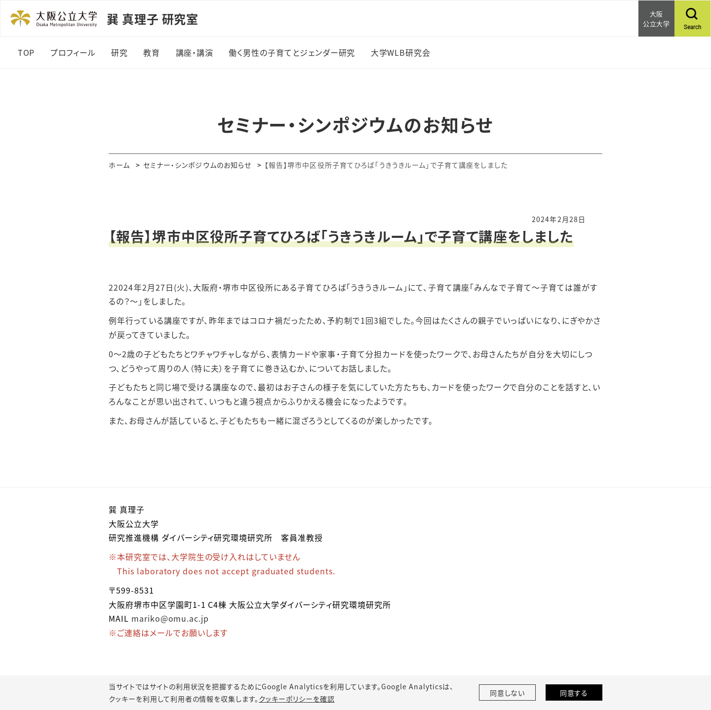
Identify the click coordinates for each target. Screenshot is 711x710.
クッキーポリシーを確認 (297, 699)
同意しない (507, 693)
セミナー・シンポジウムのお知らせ (197, 165)
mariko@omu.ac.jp (170, 618)
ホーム (119, 165)
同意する (574, 693)
